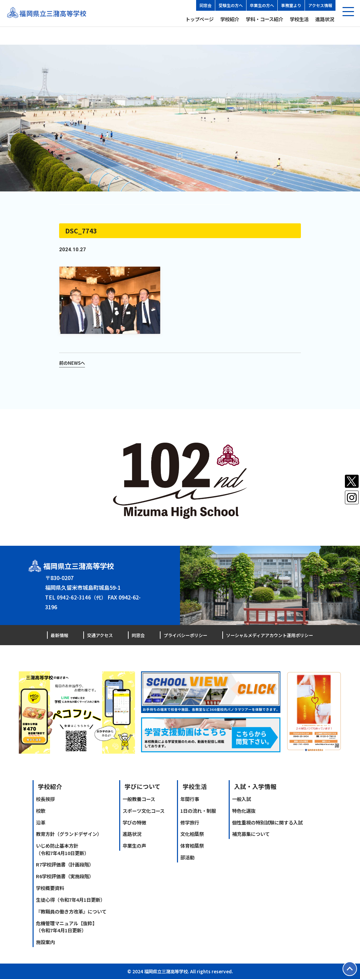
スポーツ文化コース (144, 810)
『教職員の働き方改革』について (71, 911)
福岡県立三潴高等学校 (54, 13)
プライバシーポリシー (180, 634)
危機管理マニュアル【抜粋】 (66, 926)
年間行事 (189, 798)
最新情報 (60, 634)
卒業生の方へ (262, 5)
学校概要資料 (50, 887)
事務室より (291, 5)
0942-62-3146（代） (82, 597)
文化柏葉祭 (192, 833)
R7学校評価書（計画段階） (65, 864)
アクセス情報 (320, 5)
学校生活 (299, 19)
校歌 (40, 810)
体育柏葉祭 (192, 845)
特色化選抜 (244, 810)
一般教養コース (139, 798)
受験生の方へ (231, 5)
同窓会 (205, 5)
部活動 (187, 857)
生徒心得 (70, 899)
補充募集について (251, 833)
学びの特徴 (134, 822)
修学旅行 (189, 822)
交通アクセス (99, 634)
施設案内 (45, 941)
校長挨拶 (45, 798)
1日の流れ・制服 (198, 810)
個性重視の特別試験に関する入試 (267, 822)
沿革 (40, 822)
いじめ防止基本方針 (62, 849)
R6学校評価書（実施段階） (65, 876)
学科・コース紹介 (264, 19)
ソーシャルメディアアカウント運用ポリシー (266, 634)
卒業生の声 (134, 845)
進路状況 (324, 19)
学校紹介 (229, 19)
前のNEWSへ (73, 362)
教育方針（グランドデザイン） (69, 833)
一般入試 (241, 798)
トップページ (199, 19)
